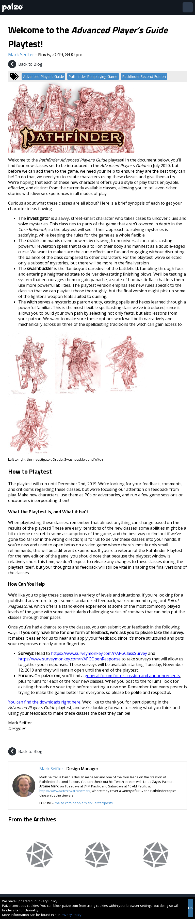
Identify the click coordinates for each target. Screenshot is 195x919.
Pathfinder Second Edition (144, 76)
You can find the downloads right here (44, 702)
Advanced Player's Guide (43, 76)
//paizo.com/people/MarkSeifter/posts (83, 803)
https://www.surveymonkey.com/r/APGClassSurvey (99, 653)
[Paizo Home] (13, 7)
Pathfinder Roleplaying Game (93, 76)
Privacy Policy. (71, 914)
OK (190, 908)
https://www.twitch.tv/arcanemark (64, 790)
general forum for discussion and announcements (132, 675)
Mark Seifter (21, 54)
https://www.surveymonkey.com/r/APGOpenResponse (69, 659)
